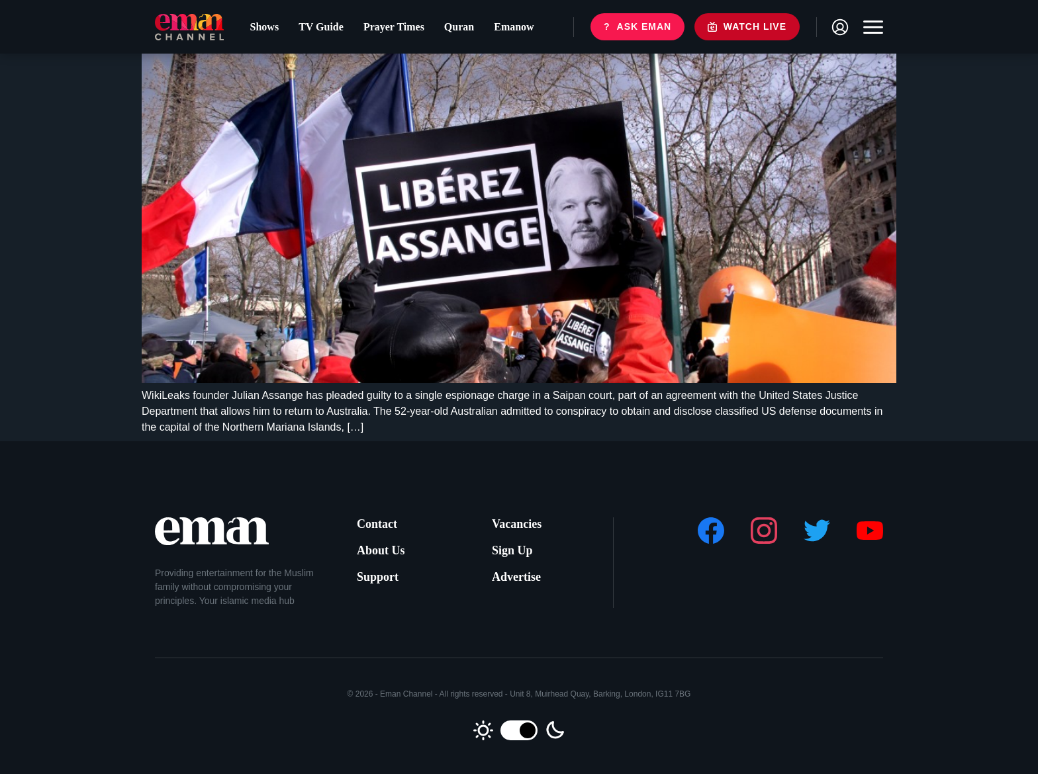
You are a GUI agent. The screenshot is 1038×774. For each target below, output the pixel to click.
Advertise (516, 576)
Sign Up (512, 550)
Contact (377, 524)
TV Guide (321, 26)
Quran (459, 26)
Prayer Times (393, 26)
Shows (264, 26)
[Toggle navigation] (870, 27)
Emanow (514, 26)
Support (378, 576)
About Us (381, 550)
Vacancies (517, 524)
